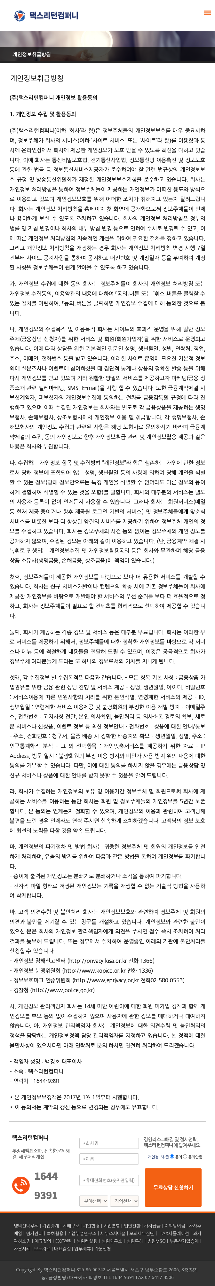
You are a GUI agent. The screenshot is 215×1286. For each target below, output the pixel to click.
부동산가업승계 (184, 1241)
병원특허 (134, 1241)
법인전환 (132, 1226)
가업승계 (50, 1226)
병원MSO (156, 1241)
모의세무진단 (141, 1233)
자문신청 (102, 1249)
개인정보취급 (159, 1157)
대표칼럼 (62, 1249)
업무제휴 (82, 1249)
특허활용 (55, 1233)
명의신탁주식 (26, 1226)
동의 (178, 1157)
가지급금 (152, 1226)
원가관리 (34, 1233)
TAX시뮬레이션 (174, 1233)
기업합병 (91, 1226)
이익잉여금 (174, 1226)
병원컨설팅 (86, 1241)
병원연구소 (111, 1241)
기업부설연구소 (81, 1233)
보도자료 (42, 1249)
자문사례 (22, 1249)
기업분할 (111, 1226)
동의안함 (195, 1157)
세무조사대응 (112, 1233)
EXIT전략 (63, 1241)
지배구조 (71, 1226)
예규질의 (43, 1241)
